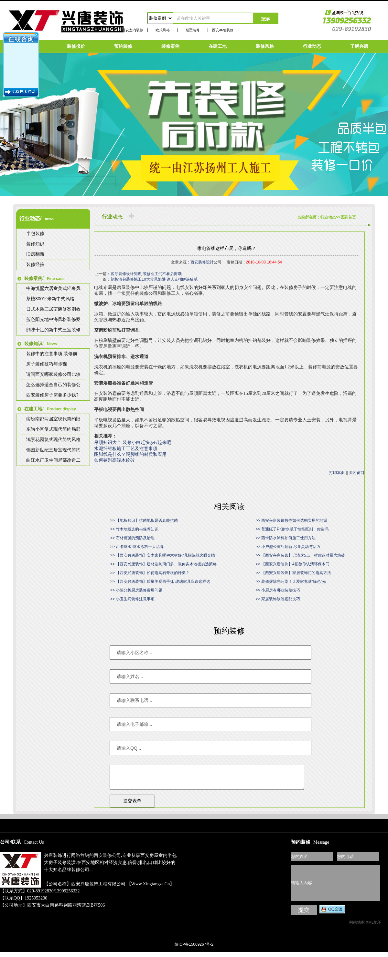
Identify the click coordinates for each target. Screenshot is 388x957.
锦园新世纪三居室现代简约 (53, 449)
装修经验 (35, 264)
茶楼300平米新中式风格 (50, 298)
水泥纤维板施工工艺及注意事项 (125, 448)
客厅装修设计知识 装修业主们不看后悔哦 (146, 274)
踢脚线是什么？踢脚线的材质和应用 (130, 454)
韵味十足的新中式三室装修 (53, 329)
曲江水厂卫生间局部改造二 (53, 460)
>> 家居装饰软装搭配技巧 (278, 599)
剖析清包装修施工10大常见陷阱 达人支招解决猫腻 (154, 279)
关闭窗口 (356, 472)
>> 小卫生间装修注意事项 (132, 599)
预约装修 (123, 46)
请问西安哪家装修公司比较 (53, 374)
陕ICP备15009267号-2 (194, 949)
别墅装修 (193, 30)
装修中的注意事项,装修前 (51, 353)
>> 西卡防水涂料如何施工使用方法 (286, 538)
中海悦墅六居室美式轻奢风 (53, 288)
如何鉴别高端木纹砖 (114, 460)
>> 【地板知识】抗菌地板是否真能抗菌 (144, 520)
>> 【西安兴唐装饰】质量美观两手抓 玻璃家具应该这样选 (160, 581)
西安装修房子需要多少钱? (52, 394)
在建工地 (218, 46)
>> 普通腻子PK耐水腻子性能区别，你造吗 (292, 529)
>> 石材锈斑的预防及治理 (132, 538)
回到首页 (348, 217)
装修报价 (76, 46)
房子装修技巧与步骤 (46, 363)
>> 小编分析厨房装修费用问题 (136, 590)
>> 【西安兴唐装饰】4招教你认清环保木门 (292, 564)
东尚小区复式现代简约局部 (53, 429)
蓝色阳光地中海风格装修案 (53, 319)
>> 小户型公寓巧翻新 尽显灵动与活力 (288, 546)
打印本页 (337, 472)
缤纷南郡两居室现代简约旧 (53, 418)
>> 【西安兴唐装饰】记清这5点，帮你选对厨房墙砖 (300, 555)
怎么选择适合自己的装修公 (53, 384)
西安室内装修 (132, 30)
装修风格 (265, 46)
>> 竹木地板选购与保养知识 (134, 529)
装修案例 (170, 46)
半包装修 (35, 233)
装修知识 (35, 243)
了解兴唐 (359, 46)
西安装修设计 (202, 262)
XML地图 (374, 927)
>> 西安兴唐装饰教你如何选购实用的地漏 (291, 520)
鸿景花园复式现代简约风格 (53, 439)
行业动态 (312, 46)
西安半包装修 (222, 30)
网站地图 (357, 927)
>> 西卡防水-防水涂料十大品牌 (137, 546)
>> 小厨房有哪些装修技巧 (278, 590)
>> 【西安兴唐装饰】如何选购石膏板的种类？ (149, 573)
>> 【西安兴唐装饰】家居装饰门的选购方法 (293, 573)
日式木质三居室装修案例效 (53, 309)
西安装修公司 (107, 860)
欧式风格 (163, 30)
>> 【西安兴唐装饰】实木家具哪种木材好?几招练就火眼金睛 (162, 555)
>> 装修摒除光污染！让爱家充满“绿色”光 (291, 581)
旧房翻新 (35, 254)
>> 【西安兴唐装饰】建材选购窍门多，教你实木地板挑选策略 (163, 564)
